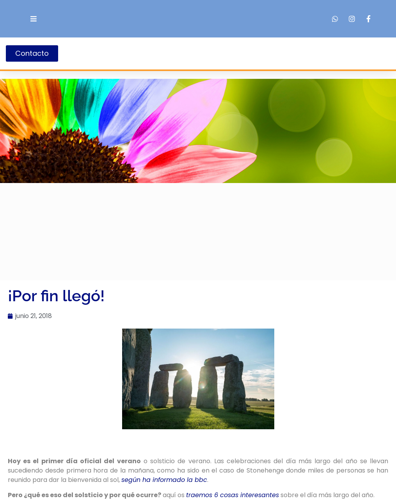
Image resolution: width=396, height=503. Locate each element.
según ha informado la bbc (164, 479)
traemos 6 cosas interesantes (232, 495)
